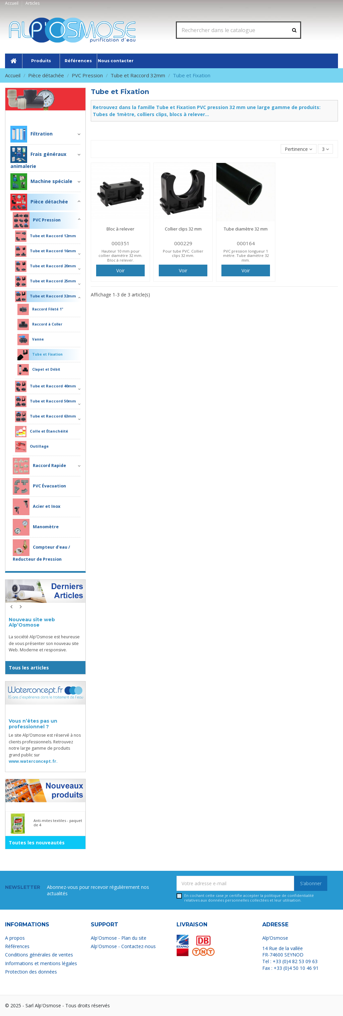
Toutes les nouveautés (37, 842)
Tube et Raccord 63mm (45, 416)
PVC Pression (37, 220)
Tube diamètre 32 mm (246, 229)
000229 (183, 243)
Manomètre (36, 527)
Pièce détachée (60, 115)
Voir (120, 270)
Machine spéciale (41, 181)
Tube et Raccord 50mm (45, 401)
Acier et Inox (36, 506)
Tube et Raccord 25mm (45, 281)
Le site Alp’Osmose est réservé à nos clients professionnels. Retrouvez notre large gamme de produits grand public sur (45, 748)
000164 (246, 243)
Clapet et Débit (38, 369)
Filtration (31, 134)
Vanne (30, 339)
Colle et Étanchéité (41, 431)
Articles (32, 3)
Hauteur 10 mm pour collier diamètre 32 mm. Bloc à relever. (120, 256)
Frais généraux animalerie (38, 157)
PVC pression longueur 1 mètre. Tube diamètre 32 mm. (246, 256)
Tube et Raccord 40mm (45, 386)
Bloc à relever (120, 229)
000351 (121, 243)
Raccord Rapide (39, 466)
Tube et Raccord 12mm (45, 236)
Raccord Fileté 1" (40, 309)
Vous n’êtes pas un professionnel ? (33, 724)
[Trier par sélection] (298, 149)
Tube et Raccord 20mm (45, 266)
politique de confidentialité (289, 895)
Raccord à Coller (39, 324)
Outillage (32, 446)
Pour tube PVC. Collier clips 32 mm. (183, 253)
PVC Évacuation (39, 486)
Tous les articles (29, 667)
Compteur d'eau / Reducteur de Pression (41, 550)
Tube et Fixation (40, 354)
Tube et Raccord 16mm (45, 251)
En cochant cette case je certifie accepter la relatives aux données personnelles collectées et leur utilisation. (249, 897)
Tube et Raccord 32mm (45, 296)
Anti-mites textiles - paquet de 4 (57, 822)
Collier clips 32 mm (183, 229)
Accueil (12, 3)
